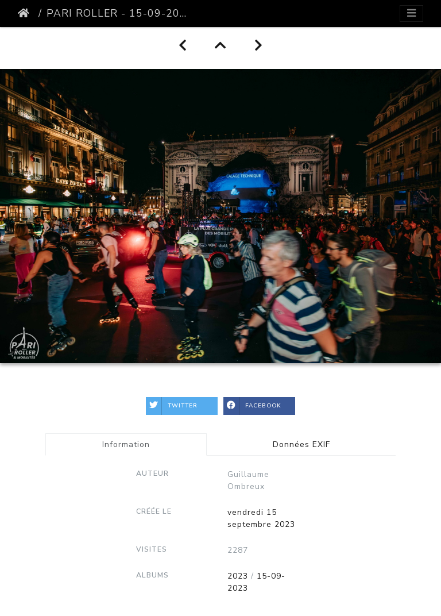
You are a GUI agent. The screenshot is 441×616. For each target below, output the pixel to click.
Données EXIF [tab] (301, 444)
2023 (237, 576)
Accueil (26, 13)
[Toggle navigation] (411, 13)
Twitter (172, 406)
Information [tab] (126, 444)
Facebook (252, 406)
